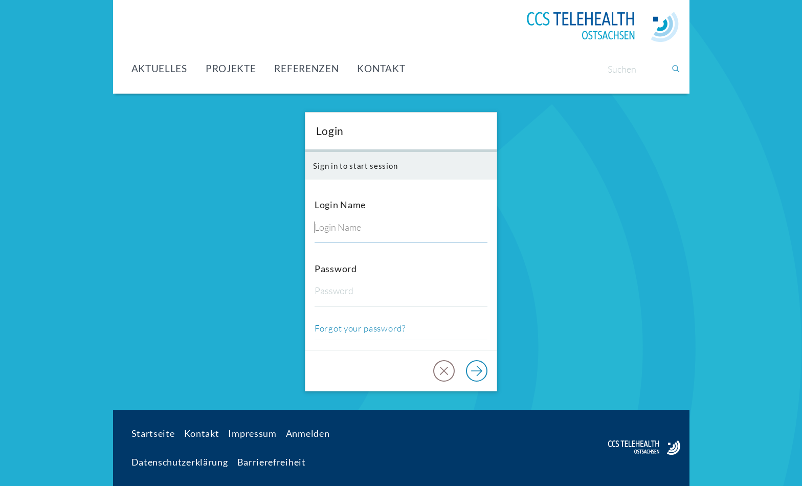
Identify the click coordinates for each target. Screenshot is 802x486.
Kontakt (381, 68)
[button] (444, 371)
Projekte (231, 68)
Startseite (153, 433)
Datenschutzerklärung (179, 462)
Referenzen (306, 68)
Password (336, 268)
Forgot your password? (360, 328)
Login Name (340, 204)
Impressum (252, 433)
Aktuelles (159, 68)
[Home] (602, 27)
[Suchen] (635, 69)
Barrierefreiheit (271, 462)
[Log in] (476, 371)
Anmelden (308, 433)
